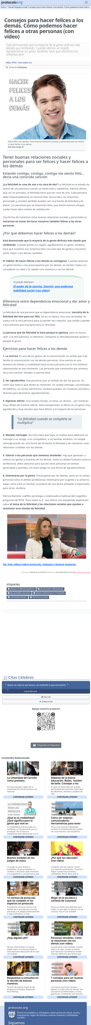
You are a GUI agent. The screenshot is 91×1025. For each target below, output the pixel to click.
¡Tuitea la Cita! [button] (46, 701)
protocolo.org (40, 597)
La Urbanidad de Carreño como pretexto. (22, 779)
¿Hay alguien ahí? (17, 937)
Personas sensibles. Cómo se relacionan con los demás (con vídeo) (66, 940)
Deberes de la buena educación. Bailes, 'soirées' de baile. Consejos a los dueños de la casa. (67, 782)
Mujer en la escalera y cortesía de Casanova (64, 899)
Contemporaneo (18, 597)
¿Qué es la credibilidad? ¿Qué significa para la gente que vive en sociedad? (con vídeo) (21, 822)
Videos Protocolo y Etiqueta (50, 593)
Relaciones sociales (20, 593)
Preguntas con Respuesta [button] (46, 745)
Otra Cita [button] (46, 697)
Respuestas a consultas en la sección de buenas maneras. (22, 980)
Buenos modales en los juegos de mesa (20, 859)
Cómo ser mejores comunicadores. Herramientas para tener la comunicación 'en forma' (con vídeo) (67, 823)
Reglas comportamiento (22, 589)
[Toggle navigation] (86, 2)
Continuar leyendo (23, 797)
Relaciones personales (51, 589)
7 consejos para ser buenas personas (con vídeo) (67, 979)
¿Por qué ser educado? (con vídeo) (64, 859)
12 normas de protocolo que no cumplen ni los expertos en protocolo (21, 900)
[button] (46, 106)
